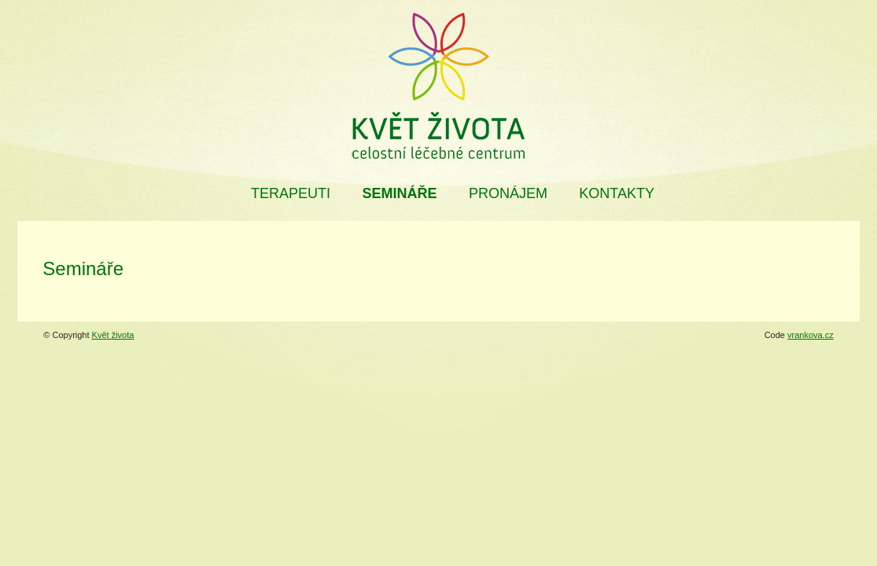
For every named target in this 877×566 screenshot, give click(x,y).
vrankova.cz (810, 335)
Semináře (399, 193)
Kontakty (616, 193)
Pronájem (508, 193)
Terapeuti (290, 193)
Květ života (113, 335)
